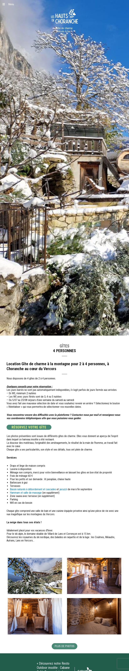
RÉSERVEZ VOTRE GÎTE (29, 427)
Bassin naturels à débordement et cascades (33, 489)
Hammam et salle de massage (26, 492)
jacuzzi (63, 489)
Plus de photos (64, 646)
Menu (8, 4)
